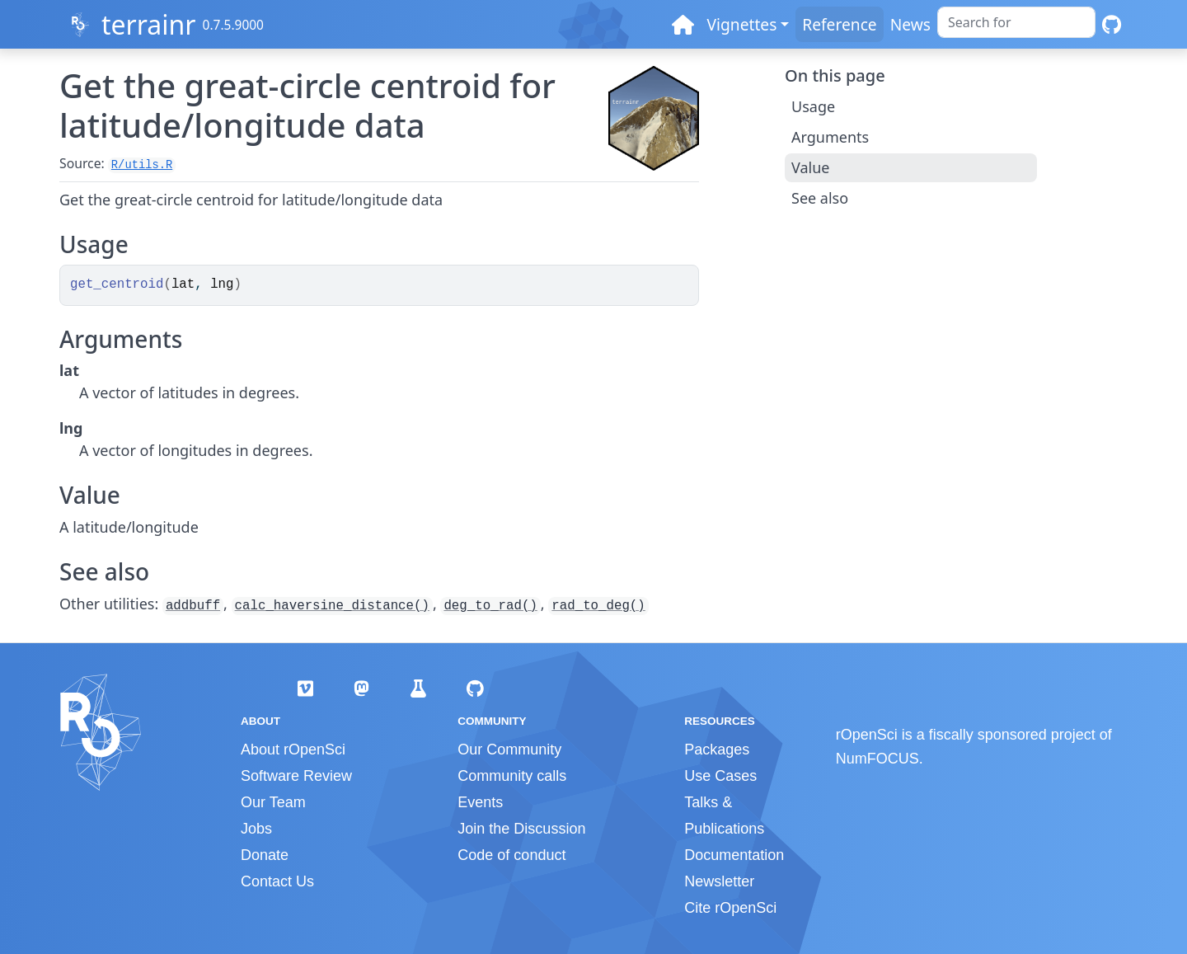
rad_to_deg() (598, 606)
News (910, 24)
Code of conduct (511, 855)
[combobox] (1016, 22)
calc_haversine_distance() (332, 606)
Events (480, 802)
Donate (265, 855)
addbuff (193, 606)
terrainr (148, 24)
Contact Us (277, 881)
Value (810, 167)
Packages (716, 749)
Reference (839, 24)
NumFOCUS (877, 758)
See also (819, 198)
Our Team (273, 802)
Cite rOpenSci (730, 908)
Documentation (734, 855)
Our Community (509, 749)
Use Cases (720, 776)
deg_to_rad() (490, 606)
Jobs (256, 828)
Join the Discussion (521, 828)
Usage (813, 106)
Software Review (296, 776)
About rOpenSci (293, 749)
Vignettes (742, 24)
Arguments (830, 137)
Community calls (511, 776)
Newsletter (719, 881)
